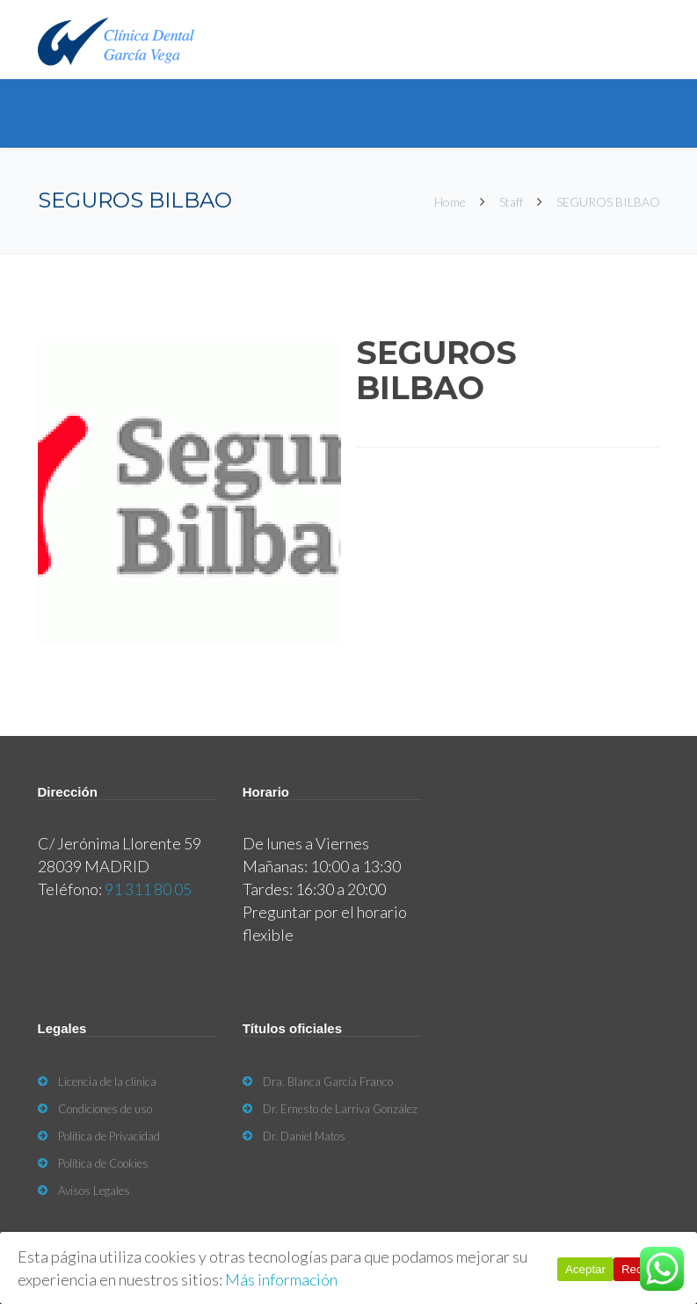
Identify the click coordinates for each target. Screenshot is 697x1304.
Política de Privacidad (109, 1136)
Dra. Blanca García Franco (328, 1082)
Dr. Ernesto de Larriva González (340, 1109)
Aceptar (585, 1269)
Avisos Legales (94, 1191)
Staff (511, 201)
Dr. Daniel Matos (304, 1136)
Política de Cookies (103, 1163)
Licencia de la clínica (107, 1082)
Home (451, 201)
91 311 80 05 (148, 889)
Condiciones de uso (105, 1109)
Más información (281, 1279)
